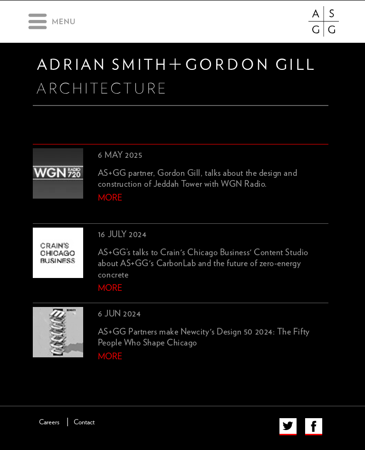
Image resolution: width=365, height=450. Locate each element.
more (110, 198)
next (54, 372)
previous (38, 372)
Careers (49, 422)
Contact (84, 422)
